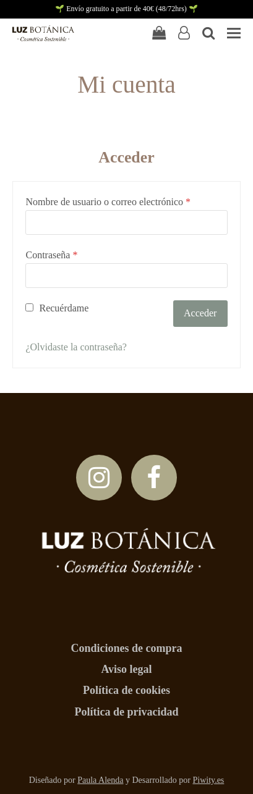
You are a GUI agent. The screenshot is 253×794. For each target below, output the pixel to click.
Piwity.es (208, 780)
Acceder (200, 313)
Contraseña (51, 255)
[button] (234, 33)
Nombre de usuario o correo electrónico (108, 201)
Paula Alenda (100, 780)
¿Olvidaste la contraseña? (75, 347)
